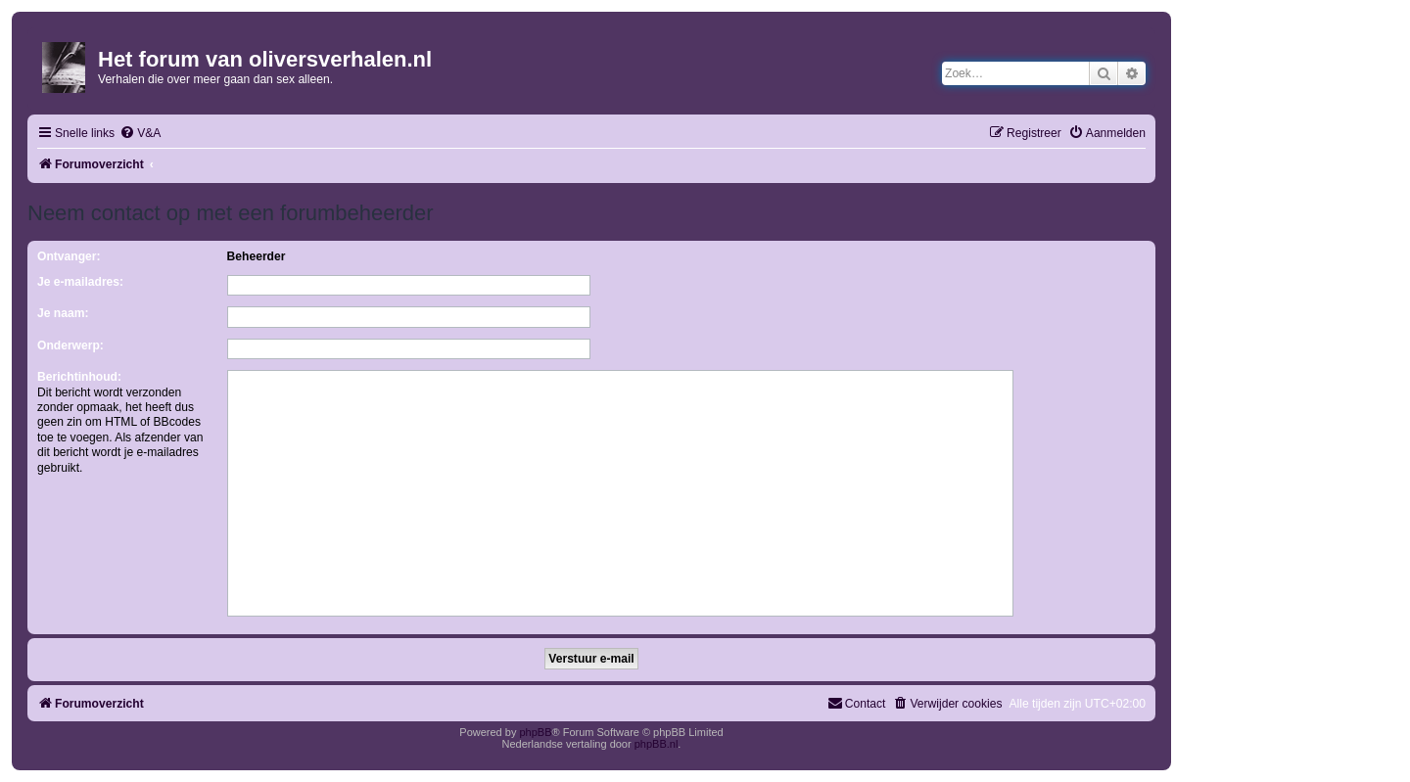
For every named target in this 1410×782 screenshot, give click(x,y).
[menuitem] (140, 133)
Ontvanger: (69, 256)
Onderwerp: (70, 345)
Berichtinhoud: (79, 377)
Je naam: (62, 313)
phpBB (535, 732)
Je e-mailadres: (80, 282)
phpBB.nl (656, 744)
